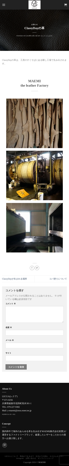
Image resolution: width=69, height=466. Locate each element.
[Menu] (3, 4)
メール (10, 340)
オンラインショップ (46, 458)
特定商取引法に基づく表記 (8, 414)
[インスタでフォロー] (4, 445)
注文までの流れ (42, 456)
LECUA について (11, 456)
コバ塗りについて (58, 279)
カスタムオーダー (57, 456)
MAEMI (42, 462)
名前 (9, 327)
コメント (11, 304)
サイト (8, 353)
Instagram (20, 458)
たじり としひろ (46, 36)
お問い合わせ (31, 458)
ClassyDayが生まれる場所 (14, 279)
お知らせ (34, 24)
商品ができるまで (27, 456)
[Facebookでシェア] (32, 268)
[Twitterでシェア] (37, 268)
